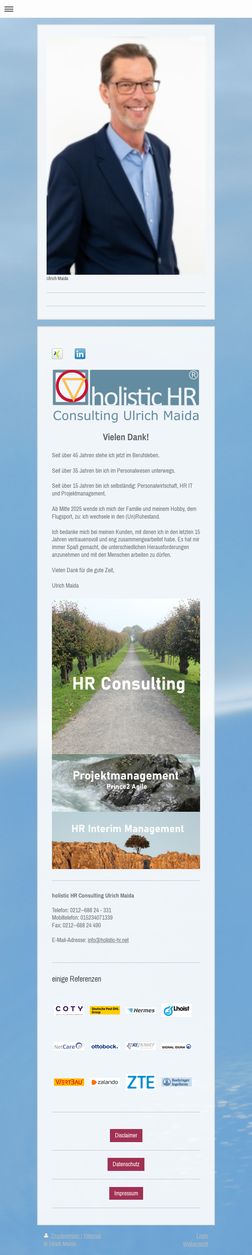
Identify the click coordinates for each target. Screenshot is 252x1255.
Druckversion (62, 1236)
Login (202, 1236)
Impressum (126, 1193)
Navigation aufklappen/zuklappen (126, 9)
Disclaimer (126, 1135)
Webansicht (195, 1244)
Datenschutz (126, 1164)
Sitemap (92, 1236)
